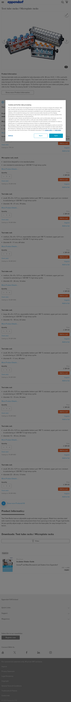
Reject (41, 135)
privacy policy (48, 130)
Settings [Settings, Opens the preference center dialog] (10, 135)
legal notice (58, 130)
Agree (56, 135)
